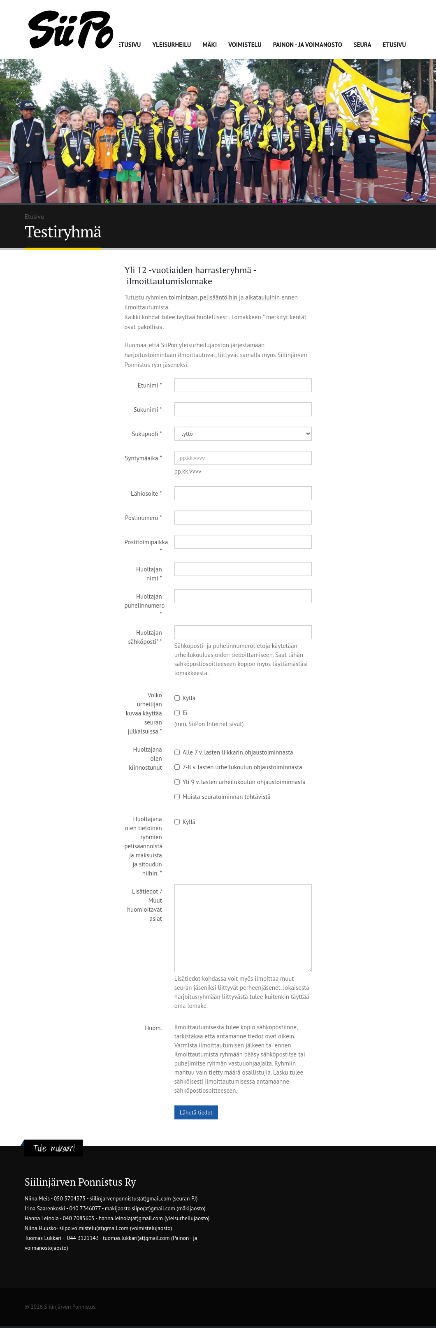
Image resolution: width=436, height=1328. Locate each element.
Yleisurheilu (171, 45)
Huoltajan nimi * (149, 573)
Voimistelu (245, 45)
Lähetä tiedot (196, 1112)
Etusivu (129, 45)
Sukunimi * (148, 409)
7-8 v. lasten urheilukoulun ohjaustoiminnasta (238, 767)
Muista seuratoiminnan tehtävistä (222, 797)
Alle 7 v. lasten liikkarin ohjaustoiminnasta (233, 752)
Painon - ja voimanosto (307, 45)
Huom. (153, 1028)
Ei (181, 713)
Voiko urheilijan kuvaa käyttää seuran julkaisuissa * (144, 713)
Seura (362, 45)
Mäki (210, 45)
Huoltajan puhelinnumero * (145, 605)
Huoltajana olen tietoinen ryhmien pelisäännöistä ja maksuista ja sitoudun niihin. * (144, 846)
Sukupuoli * (147, 434)
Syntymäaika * (143, 458)
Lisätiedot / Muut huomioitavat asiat (144, 904)
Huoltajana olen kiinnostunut (145, 758)
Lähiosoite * (146, 493)
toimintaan (183, 297)
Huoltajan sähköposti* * (145, 637)
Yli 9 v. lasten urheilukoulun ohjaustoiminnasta (240, 782)
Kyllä (185, 698)
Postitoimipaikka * (146, 546)
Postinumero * (143, 518)
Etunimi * (150, 385)
